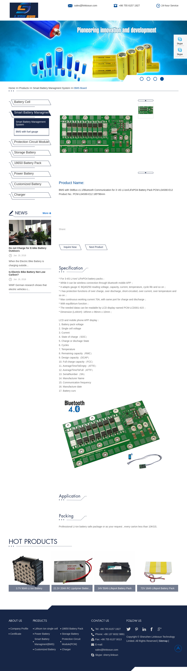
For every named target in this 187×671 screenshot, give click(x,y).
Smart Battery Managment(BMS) (44, 642)
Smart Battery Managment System (51, 88)
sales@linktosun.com (85, 5)
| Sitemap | (163, 641)
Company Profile (19, 628)
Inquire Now (70, 247)
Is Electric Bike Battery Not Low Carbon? (27, 273)
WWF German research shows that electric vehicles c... (28, 287)
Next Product (96, 247)
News (143, 16)
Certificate (15, 633)
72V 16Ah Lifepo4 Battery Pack (158, 588)
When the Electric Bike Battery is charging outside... (26, 263)
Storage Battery (25, 152)
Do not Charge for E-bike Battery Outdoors (27, 249)
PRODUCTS (40, 620)
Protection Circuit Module (31, 142)
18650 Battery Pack (27, 163)
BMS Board (80, 88)
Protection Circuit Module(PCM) (71, 642)
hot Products (33, 541)
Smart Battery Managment (32, 112)
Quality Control (122, 16)
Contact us (100, 620)
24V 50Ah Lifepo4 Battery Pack (115, 588)
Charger (19, 194)
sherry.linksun (110, 655)
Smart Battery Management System (31, 123)
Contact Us (161, 16)
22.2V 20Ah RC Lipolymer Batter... (71, 588)
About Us (61, 16)
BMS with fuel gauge (27, 131)
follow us (134, 620)
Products (80, 16)
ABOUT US (15, 620)
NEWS (21, 213)
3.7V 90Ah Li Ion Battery (29, 588)
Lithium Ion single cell (46, 628)
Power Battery (24, 173)
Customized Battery (27, 184)
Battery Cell (22, 102)
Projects (99, 16)
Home (45, 16)
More (45, 213)
